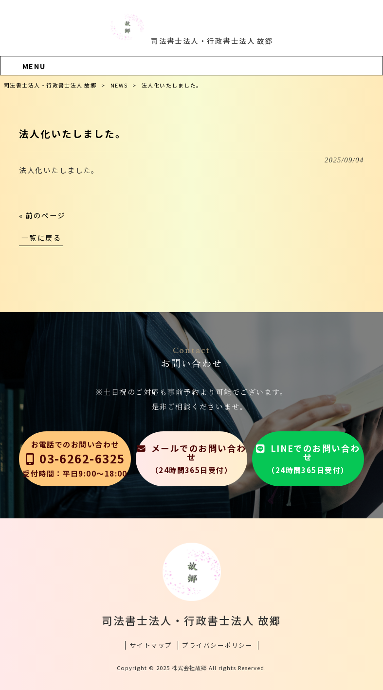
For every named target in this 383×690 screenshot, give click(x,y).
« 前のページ (42, 215)
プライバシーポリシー (217, 645)
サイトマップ (151, 645)
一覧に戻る (41, 237)
